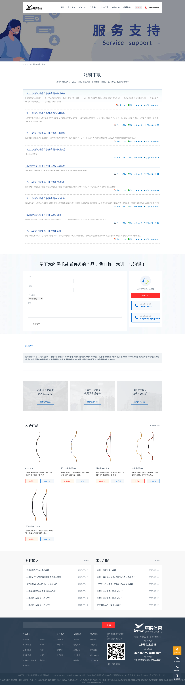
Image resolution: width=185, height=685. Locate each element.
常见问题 (60, 655)
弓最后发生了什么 (74, 680)
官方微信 (177, 661)
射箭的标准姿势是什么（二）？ (39, 605)
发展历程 (77, 650)
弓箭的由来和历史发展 (95, 682)
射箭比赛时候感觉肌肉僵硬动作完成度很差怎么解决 (119, 577)
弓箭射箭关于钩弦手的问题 (37, 570)
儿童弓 (42, 650)
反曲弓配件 (27, 650)
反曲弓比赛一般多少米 (46, 680)
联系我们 (127, 7)
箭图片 (104, 680)
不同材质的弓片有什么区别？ (109, 605)
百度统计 (156, 675)
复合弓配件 (27, 645)
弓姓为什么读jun (61, 680)
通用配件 (26, 665)
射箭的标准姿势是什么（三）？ (39, 598)
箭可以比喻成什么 (114, 680)
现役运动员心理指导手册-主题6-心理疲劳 (46, 149)
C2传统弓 (29, 468)
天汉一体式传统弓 (32, 526)
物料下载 (41, 64)
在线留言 (93, 645)
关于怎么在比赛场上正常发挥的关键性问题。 (116, 584)
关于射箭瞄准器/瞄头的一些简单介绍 (41, 584)
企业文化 (77, 655)
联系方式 (93, 639)
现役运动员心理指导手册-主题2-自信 (44, 215)
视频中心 (77, 660)
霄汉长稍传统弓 (102, 468)
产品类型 (31, 295)
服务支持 (116, 7)
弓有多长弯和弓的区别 (89, 680)
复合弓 (42, 645)
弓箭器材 (26, 639)
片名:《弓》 (33, 680)
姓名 (30, 276)
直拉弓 (42, 660)
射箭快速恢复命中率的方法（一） (111, 598)
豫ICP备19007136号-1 (145, 675)
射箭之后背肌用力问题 (106, 570)
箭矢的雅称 (143, 680)
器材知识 (60, 650)
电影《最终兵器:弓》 (22, 680)
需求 (29, 303)
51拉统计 (164, 675)
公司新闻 (60, 639)
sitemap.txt (94, 660)
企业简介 (71, 7)
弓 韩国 (11, 680)
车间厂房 (104, 7)
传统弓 (42, 655)
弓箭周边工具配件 (29, 660)
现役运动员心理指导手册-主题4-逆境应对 (46, 182)
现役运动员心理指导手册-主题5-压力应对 (46, 166)
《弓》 (99, 680)
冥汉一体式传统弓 (68, 468)
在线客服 (177, 653)
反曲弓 (42, 639)
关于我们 (77, 639)
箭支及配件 (27, 655)
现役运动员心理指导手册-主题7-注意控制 (46, 133)
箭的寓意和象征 (126, 680)
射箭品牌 (135, 680)
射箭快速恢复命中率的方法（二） (111, 591)
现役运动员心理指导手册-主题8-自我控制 (46, 113)
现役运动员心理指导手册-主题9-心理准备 (46, 93)
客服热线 (177, 670)
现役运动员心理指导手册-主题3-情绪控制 (46, 198)
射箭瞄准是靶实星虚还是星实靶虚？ (41, 591)
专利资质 (77, 645)
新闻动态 (82, 7)
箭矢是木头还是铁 (166, 680)
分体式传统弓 (137, 468)
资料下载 (60, 645)
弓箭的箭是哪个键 (153, 680)
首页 (62, 7)
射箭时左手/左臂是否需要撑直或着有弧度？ (44, 577)
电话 (30, 286)
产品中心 (93, 7)
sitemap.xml (94, 655)
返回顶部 (177, 679)
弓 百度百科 (4, 680)
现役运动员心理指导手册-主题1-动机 (44, 231)
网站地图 (93, 650)
